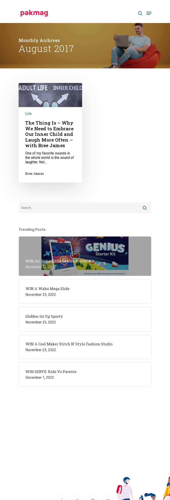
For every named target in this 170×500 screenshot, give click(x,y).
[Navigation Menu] (149, 13)
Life (28, 114)
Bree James (34, 173)
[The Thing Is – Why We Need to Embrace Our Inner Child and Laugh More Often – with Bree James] (50, 133)
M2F (94, 469)
